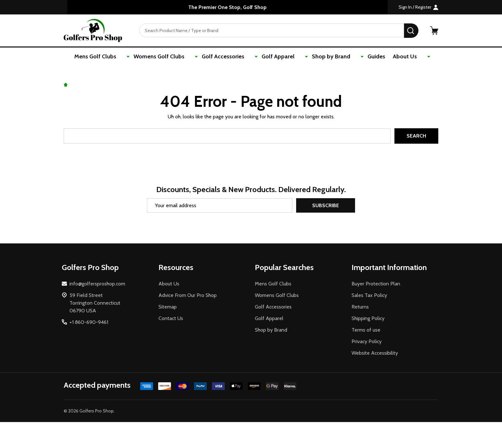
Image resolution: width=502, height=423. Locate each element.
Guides (363, 56)
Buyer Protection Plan (376, 285)
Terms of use (366, 331)
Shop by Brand (324, 56)
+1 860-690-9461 (88, 323)
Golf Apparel (278, 56)
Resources (175, 268)
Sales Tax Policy (369, 296)
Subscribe (325, 206)
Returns (360, 308)
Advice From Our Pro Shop (187, 296)
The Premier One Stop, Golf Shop (227, 7)
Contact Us (170, 319)
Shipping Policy (368, 319)
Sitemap (167, 308)
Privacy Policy (367, 342)
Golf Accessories (230, 56)
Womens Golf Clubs (173, 56)
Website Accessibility (375, 354)
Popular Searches (284, 268)
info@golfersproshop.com (97, 285)
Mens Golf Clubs (117, 56)
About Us (393, 56)
